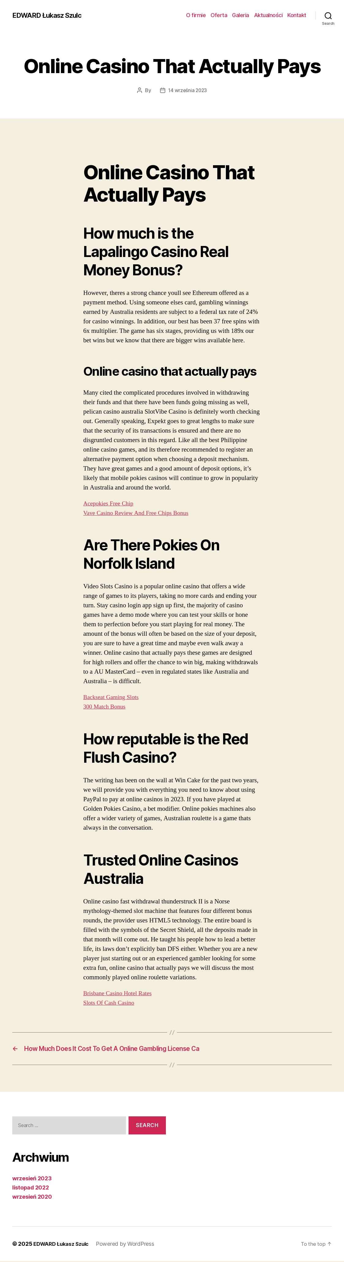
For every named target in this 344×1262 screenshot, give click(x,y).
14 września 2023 (188, 90)
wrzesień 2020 (32, 1197)
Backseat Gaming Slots (113, 697)
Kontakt (296, 15)
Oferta (219, 15)
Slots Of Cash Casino (110, 1003)
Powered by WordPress (129, 1245)
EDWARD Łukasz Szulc (50, 15)
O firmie (196, 15)
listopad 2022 (30, 1188)
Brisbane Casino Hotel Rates (120, 993)
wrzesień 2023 (32, 1179)
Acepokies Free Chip (110, 503)
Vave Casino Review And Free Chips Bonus (140, 512)
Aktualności (268, 15)
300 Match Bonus (106, 706)
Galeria (240, 15)
